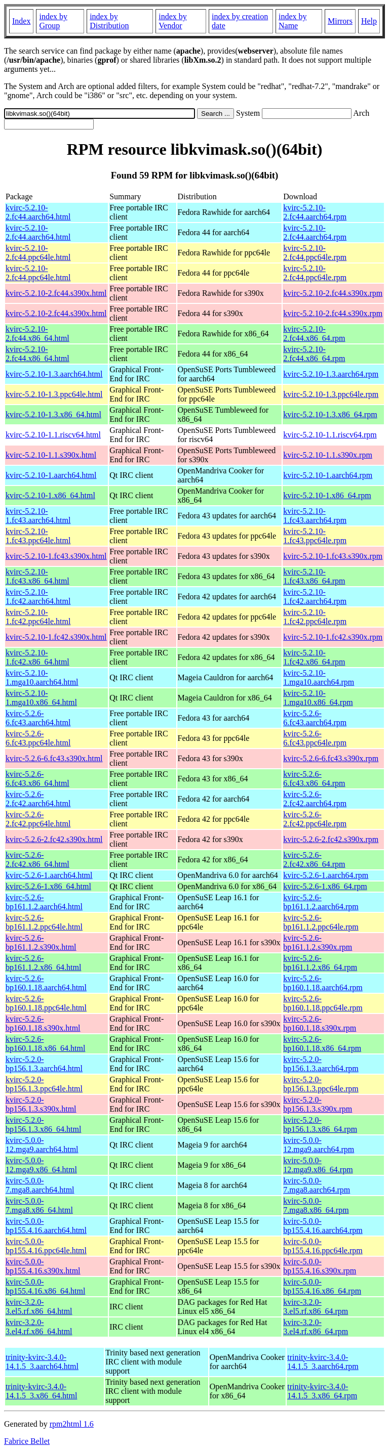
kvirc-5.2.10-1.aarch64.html (51, 475)
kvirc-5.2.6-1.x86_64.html (48, 886)
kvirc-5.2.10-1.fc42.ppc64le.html (38, 617)
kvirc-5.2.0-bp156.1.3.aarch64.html (44, 1064)
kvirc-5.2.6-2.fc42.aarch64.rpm (314, 799)
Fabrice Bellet (27, 1441)
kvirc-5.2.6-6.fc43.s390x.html (54, 758)
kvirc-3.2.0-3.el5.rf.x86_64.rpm (315, 1306)
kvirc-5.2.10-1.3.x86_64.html (53, 414)
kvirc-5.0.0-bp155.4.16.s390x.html (43, 1266)
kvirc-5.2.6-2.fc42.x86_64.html (37, 859)
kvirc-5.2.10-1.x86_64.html (50, 495)
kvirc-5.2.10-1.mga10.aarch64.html (42, 677)
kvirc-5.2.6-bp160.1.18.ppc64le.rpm (322, 1003)
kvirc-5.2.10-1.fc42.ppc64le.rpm (314, 617)
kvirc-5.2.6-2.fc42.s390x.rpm (330, 839)
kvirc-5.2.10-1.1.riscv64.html (53, 434)
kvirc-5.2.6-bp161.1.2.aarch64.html (44, 902)
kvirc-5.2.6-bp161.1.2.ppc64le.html (44, 922)
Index (21, 21)
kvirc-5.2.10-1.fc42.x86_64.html (37, 657)
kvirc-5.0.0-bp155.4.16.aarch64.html (46, 1226)
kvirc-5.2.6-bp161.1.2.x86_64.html (43, 963)
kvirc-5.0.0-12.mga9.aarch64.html (42, 1145)
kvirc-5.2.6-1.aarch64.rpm (325, 875)
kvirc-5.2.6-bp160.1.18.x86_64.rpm (322, 1043)
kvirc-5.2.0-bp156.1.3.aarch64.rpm (320, 1064)
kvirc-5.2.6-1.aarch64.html (49, 875)
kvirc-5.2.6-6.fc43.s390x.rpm (330, 758)
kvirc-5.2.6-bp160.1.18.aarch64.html (46, 983)
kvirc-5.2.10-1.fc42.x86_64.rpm (314, 657)
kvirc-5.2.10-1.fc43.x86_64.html (37, 576)
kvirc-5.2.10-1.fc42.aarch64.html (38, 596)
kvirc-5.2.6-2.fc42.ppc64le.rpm (314, 819)
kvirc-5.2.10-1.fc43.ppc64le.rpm (314, 536)
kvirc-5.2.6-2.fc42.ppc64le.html (38, 819)
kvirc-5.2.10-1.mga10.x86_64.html (41, 698)
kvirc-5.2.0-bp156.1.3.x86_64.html (43, 1124)
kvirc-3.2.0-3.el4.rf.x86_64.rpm (315, 1327)
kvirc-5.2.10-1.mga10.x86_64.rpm (318, 698)
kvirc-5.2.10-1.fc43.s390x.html (56, 556)
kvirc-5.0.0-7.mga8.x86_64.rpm (315, 1205)
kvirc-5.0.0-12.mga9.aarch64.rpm (318, 1145)
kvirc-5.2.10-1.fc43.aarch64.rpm (314, 515)
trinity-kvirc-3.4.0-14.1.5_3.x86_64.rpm (322, 1391)
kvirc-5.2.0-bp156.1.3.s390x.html (41, 1104)
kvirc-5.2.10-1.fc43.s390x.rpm (332, 556)
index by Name (293, 21)
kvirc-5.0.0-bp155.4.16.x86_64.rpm (322, 1286)
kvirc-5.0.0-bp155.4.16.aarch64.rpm (322, 1226)
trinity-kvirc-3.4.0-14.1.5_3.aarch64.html (42, 1362)
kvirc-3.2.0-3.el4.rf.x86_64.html (39, 1327)
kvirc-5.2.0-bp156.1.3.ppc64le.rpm (320, 1084)
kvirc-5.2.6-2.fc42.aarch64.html (38, 799)
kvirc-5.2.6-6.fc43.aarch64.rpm (314, 718)
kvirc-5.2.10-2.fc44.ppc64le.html (38, 252)
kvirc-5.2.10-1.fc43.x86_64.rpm (314, 576)
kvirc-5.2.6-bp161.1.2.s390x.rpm (317, 942)
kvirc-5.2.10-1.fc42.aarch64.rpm (314, 596)
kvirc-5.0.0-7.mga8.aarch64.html (40, 1185)
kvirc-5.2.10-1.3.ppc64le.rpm (330, 394)
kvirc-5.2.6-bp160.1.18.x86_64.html (45, 1043)
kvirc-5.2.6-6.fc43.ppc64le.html (38, 738)
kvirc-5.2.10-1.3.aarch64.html (54, 374)
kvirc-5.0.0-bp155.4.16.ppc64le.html (46, 1246)
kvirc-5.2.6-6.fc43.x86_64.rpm (314, 778)
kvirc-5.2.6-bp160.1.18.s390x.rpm (319, 1023)
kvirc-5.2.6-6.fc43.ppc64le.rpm (314, 738)
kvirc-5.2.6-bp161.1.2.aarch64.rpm (320, 902)
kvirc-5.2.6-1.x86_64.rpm (325, 886)
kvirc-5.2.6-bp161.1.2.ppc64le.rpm (320, 922)
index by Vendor (173, 21)
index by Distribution (109, 21)
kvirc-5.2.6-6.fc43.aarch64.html (38, 718)
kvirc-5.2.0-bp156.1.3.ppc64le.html (44, 1084)
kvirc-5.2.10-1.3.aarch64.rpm (330, 374)
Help (369, 21)
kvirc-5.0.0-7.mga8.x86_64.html (39, 1205)
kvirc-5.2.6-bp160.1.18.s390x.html (43, 1023)
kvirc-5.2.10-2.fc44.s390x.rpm (332, 293)
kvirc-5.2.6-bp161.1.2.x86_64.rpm (320, 963)
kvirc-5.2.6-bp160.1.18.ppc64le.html (46, 1003)
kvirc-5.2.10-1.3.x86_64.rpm (330, 414)
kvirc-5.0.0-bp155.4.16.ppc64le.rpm (322, 1246)
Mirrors (340, 21)
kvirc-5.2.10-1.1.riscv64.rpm (329, 434)
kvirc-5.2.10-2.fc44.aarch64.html (38, 212)
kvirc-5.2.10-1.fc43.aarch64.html (38, 515)
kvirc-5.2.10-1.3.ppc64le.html (54, 394)
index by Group (53, 21)
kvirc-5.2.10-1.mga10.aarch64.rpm (318, 677)
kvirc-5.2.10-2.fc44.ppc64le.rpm (314, 252)
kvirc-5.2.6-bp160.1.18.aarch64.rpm (322, 983)
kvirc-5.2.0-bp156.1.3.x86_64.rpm (320, 1124)
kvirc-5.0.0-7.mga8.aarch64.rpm (316, 1185)
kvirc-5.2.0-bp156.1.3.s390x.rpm (317, 1104)
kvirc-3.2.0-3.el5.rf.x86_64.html (39, 1306)
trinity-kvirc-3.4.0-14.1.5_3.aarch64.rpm (322, 1362)
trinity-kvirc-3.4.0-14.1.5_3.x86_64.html (41, 1391)
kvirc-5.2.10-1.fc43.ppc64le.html (38, 536)
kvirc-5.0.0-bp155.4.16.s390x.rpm (319, 1266)
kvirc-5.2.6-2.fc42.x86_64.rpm (314, 859)
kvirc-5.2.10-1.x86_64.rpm (327, 495)
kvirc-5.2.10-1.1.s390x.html (51, 455)
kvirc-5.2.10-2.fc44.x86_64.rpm (314, 333)
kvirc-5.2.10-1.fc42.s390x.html (56, 637)
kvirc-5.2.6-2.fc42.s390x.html (54, 839)
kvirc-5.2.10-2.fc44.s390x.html (56, 293)
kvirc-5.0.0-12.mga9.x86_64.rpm (318, 1165)
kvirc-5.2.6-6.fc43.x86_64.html (37, 778)
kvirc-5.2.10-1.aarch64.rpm (327, 475)
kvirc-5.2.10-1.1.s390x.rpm (327, 455)
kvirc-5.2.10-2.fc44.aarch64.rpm (314, 212)
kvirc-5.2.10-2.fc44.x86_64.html (37, 333)
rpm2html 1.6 (72, 1424)
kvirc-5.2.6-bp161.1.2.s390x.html (41, 942)
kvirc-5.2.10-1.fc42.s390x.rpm (332, 637)
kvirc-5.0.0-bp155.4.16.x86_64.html (45, 1286)
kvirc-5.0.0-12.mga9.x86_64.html (41, 1165)
